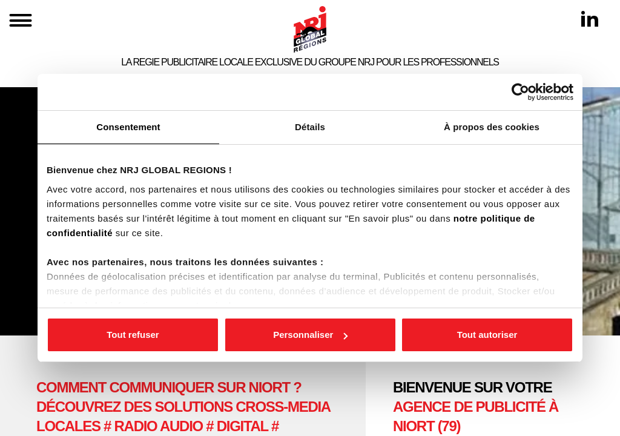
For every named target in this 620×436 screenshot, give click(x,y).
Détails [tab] (310, 127)
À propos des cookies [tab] (491, 127)
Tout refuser (133, 334)
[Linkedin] (590, 19)
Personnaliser (310, 334)
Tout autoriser (487, 334)
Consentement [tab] (128, 127)
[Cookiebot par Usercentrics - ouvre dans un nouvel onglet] (520, 92)
